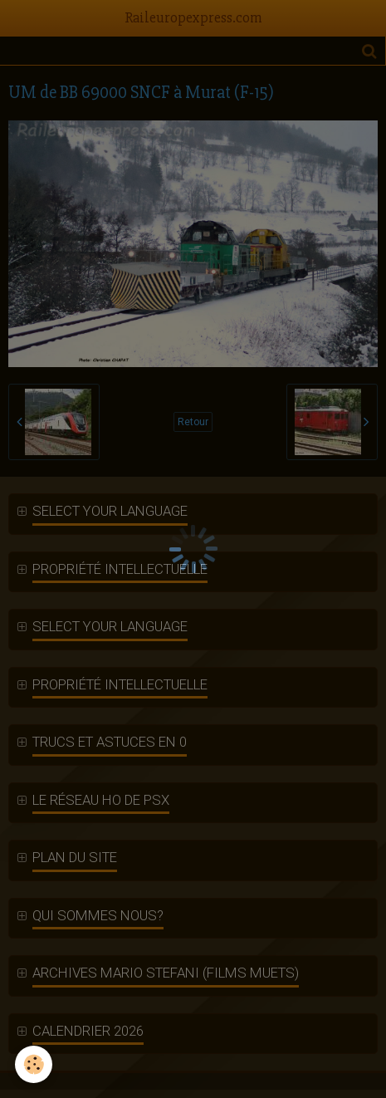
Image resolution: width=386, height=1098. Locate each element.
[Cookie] (33, 1064)
